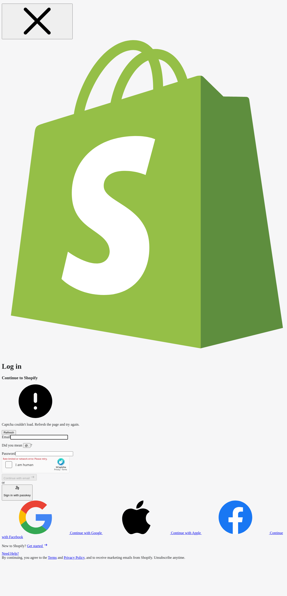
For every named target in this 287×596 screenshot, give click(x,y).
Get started (37, 546)
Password (8, 453)
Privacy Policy (74, 557)
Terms (52, 557)
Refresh (9, 432)
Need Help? (10, 553)
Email (6, 437)
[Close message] (37, 21)
